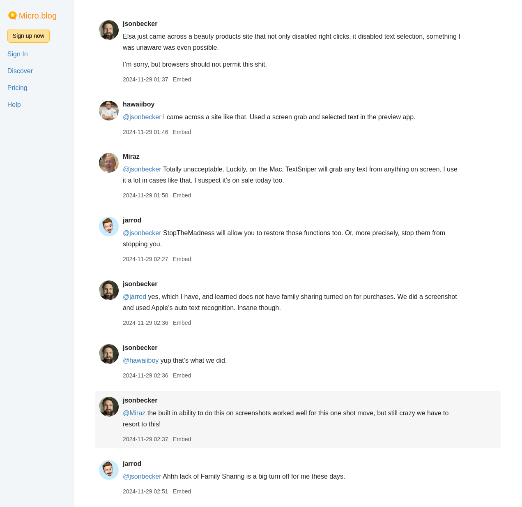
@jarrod (134, 296)
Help (14, 104)
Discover (20, 70)
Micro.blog (38, 15)
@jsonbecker (142, 116)
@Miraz (134, 413)
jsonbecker (140, 23)
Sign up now (28, 35)
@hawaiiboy (141, 360)
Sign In (17, 54)
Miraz (131, 156)
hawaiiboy (138, 104)
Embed (182, 79)
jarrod (132, 220)
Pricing (17, 87)
